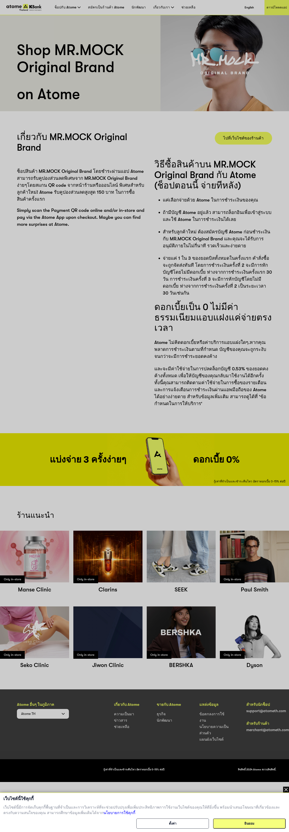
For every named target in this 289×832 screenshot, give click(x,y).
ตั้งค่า (172, 823)
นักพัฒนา (138, 7)
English (249, 7)
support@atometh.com (266, 711)
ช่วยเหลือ (188, 7)
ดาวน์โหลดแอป (277, 7)
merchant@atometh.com (267, 730)
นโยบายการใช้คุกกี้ (119, 813)
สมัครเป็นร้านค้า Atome (106, 7)
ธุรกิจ (161, 714)
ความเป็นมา (124, 714)
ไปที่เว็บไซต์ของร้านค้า (243, 138)
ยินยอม (249, 823)
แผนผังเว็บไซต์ (211, 739)
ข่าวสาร (120, 720)
